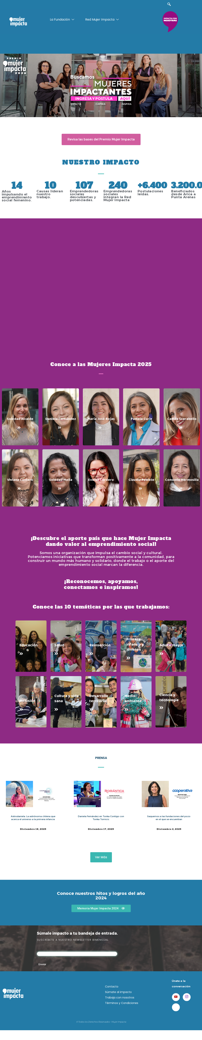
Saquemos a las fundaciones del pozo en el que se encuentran (168, 817)
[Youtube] (176, 997)
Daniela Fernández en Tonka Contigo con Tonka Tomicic (101, 817)
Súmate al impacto (118, 992)
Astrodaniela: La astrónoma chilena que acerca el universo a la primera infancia (33, 817)
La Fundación (62, 20)
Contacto (111, 986)
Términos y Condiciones (121, 1003)
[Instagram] (187, 997)
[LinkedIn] (176, 1007)
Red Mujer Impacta (102, 20)
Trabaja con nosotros (119, 997)
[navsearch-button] (169, 4)
